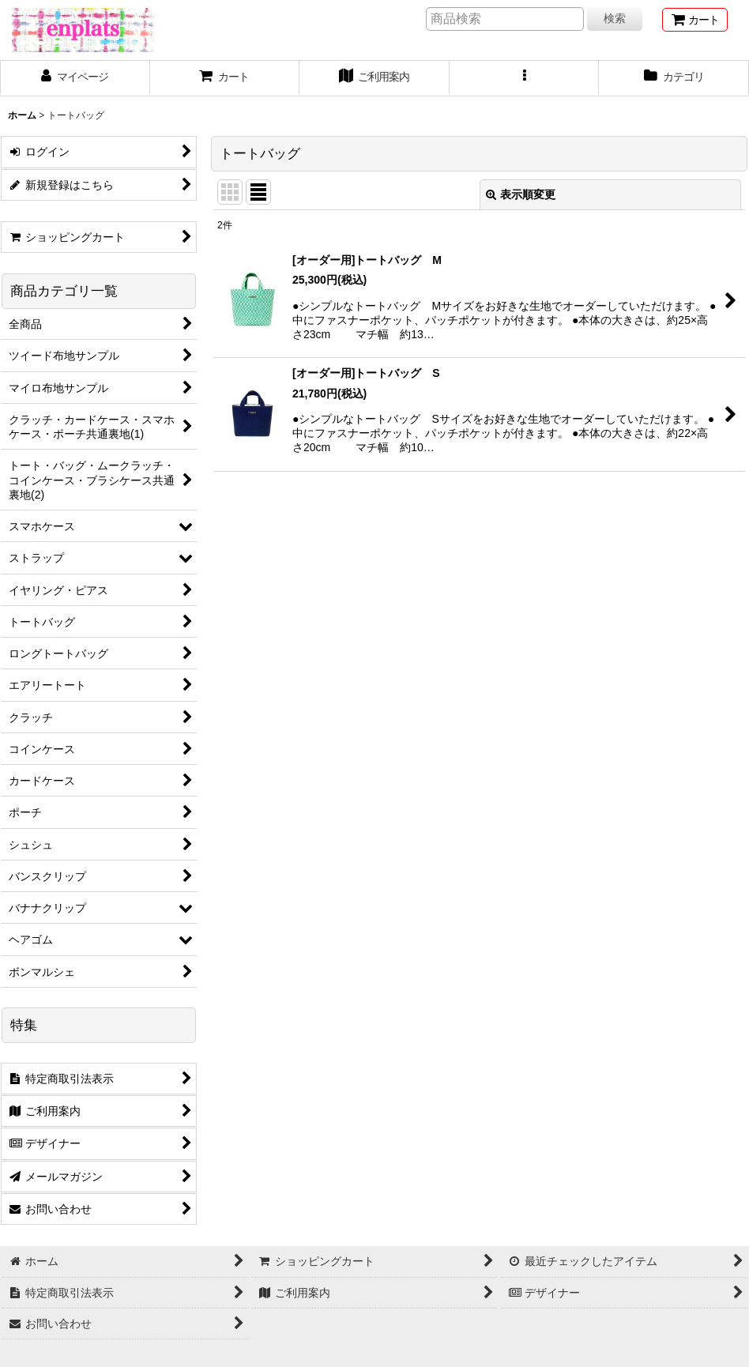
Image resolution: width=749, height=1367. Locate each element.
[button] (525, 78)
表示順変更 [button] (520, 194)
